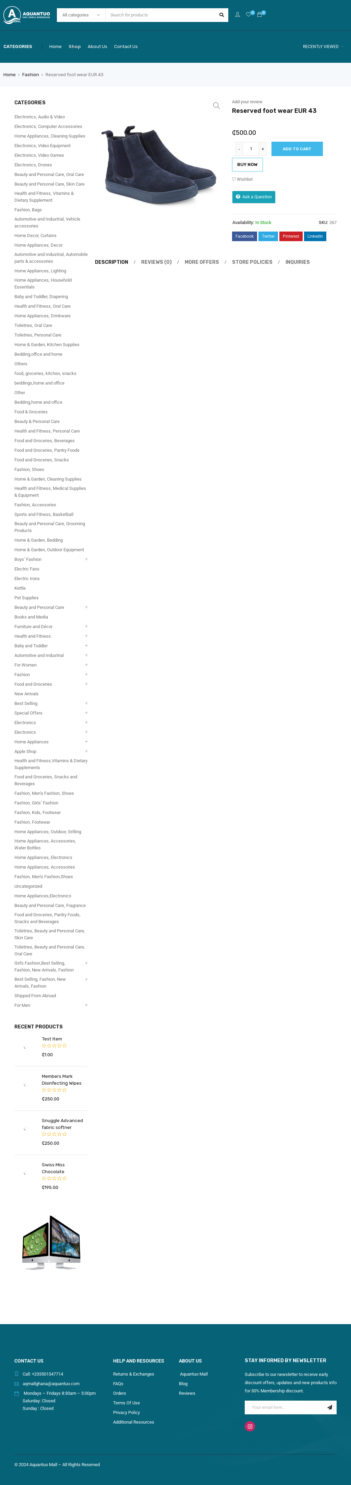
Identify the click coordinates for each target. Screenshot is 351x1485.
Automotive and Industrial (39, 655)
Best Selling (25, 703)
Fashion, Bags (28, 209)
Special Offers (28, 713)
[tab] (109, 262)
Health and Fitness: (33, 636)
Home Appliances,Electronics (42, 895)
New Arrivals (26, 693)
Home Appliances (31, 741)
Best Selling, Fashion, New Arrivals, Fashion (40, 983)
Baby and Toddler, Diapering (41, 296)
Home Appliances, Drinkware (42, 315)
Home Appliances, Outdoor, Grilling (47, 831)
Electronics (25, 722)
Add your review (247, 101)
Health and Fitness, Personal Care (47, 431)
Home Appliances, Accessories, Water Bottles (45, 844)
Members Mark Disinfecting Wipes (61, 1079)
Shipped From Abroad (35, 995)
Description (110, 262)
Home (9, 74)
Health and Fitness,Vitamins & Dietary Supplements (50, 764)
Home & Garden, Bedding (38, 540)
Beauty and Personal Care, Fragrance (50, 905)
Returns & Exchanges (133, 1367)
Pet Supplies (26, 597)
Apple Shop (25, 751)
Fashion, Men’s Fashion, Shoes (44, 793)
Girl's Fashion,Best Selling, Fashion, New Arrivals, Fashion (44, 966)
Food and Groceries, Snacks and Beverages (45, 780)
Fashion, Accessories (35, 504)
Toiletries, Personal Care (37, 335)
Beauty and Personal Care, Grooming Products (49, 527)
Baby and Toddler (31, 645)
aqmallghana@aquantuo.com (51, 1376)
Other (19, 392)
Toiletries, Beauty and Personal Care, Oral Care (49, 950)
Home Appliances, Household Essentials (43, 284)
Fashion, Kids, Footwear (37, 812)
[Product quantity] (251, 148)
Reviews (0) (153, 262)
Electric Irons (27, 578)
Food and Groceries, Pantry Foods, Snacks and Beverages (47, 918)
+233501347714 (47, 1367)
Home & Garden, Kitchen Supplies (47, 344)
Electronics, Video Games (39, 155)
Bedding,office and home (38, 354)
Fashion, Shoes (29, 469)
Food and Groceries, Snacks (41, 459)
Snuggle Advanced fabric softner (62, 1124)
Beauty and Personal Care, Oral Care (49, 174)
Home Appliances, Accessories (44, 867)
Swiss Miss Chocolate (64, 1164)
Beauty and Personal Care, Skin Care (49, 184)
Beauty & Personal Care (37, 421)
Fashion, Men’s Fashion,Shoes (43, 876)
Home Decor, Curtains (35, 235)
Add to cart (297, 148)
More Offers (196, 262)
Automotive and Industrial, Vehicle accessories (47, 222)
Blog (183, 1376)
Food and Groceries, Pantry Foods (47, 450)
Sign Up (329, 1400)
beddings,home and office (39, 383)
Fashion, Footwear (32, 822)
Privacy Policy (126, 1405)
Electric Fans (26, 568)
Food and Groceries (33, 684)
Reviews (187, 1386)
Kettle (20, 588)
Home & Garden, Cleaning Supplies (48, 479)
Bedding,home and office (38, 402)
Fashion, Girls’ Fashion (36, 802)
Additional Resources (133, 1415)
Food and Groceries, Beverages (44, 440)
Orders (119, 1386)
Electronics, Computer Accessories (48, 126)
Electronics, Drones (33, 164)
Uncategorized (28, 886)
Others (20, 363)
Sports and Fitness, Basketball (43, 514)
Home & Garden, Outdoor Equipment (49, 549)
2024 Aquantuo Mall (37, 1457)
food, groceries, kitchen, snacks (45, 373)
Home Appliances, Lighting (40, 270)
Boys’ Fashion (27, 559)
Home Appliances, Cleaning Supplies (49, 136)
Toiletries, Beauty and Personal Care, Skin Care (49, 934)
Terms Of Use (126, 1396)
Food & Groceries (31, 411)
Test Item (51, 1038)
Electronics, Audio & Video (39, 116)
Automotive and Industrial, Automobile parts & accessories (51, 258)
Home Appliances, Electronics (43, 857)
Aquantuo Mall (193, 1367)
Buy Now (247, 164)
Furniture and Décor (33, 626)
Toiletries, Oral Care (33, 325)
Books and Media (31, 617)
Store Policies (243, 262)
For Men (22, 1005)
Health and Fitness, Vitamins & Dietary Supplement (44, 197)
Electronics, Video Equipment (42, 145)
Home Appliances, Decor (38, 245)
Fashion (30, 74)
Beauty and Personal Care (39, 607)
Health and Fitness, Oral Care (42, 306)
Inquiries (286, 262)
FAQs (118, 1376)
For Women (25, 665)
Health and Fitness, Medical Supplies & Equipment (50, 492)
